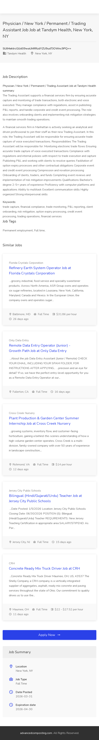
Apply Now (49, 635)
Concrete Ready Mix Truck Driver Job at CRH (44, 568)
